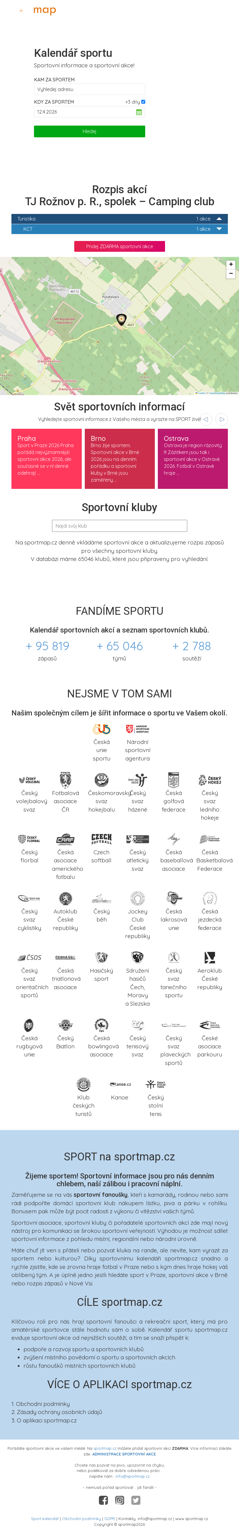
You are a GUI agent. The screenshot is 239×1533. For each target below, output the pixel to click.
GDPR (109, 1518)
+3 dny (132, 102)
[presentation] (206, 419)
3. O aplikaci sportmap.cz (44, 1420)
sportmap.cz (104, 1448)
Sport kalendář (45, 1518)
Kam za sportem (54, 80)
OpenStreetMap (217, 393)
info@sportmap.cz (132, 1476)
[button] (121, 320)
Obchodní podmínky (81, 1518)
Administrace (217, 9)
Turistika (119, 218)
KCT (122, 229)
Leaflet (200, 393)
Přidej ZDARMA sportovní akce (119, 246)
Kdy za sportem (54, 102)
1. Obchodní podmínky (40, 1403)
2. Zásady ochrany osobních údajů (56, 1412)
